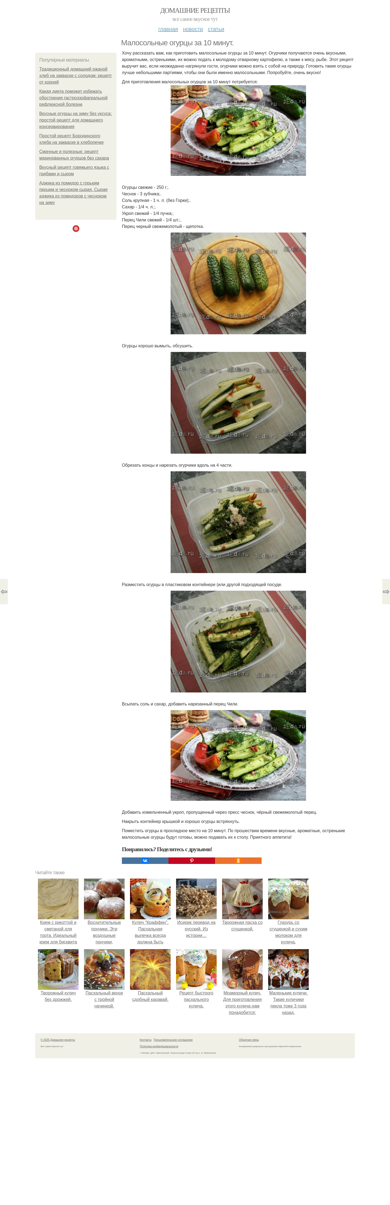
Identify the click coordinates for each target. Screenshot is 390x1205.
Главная (168, 29)
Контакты (145, 1039)
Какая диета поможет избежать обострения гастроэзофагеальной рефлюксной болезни (73, 98)
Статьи (216, 29)
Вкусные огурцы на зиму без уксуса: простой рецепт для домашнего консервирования (75, 120)
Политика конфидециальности (159, 1046)
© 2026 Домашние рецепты (58, 1039)
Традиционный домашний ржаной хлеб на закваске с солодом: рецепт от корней (75, 75)
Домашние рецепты (195, 10)
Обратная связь (249, 1039)
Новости (193, 29)
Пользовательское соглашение (173, 1039)
